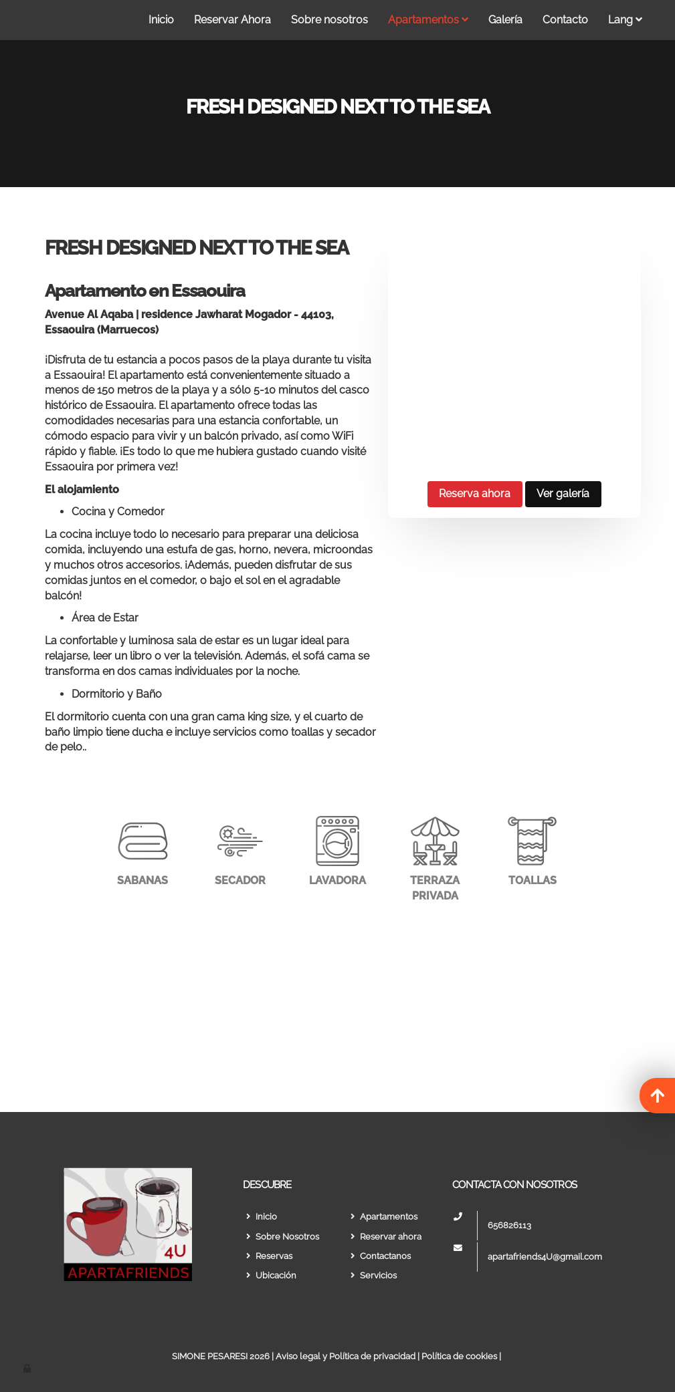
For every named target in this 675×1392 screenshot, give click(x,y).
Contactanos (379, 1256)
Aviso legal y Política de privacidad (345, 1356)
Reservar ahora (384, 1237)
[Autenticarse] (28, 1368)
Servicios (372, 1275)
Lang (625, 19)
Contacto (565, 19)
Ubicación (269, 1275)
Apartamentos (428, 19)
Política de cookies (459, 1356)
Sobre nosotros (329, 19)
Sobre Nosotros (281, 1237)
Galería (505, 19)
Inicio (161, 19)
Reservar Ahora (232, 19)
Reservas (267, 1256)
